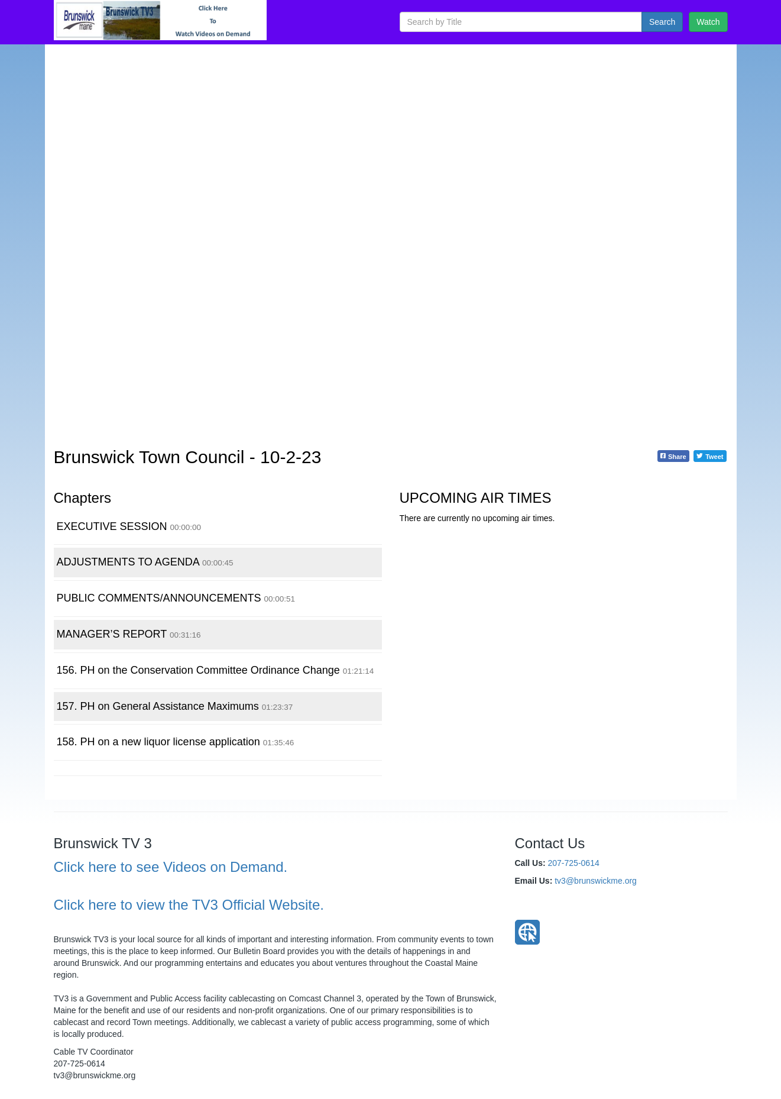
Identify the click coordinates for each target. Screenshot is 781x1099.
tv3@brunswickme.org (596, 880)
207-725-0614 (573, 863)
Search (662, 22)
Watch (708, 22)
